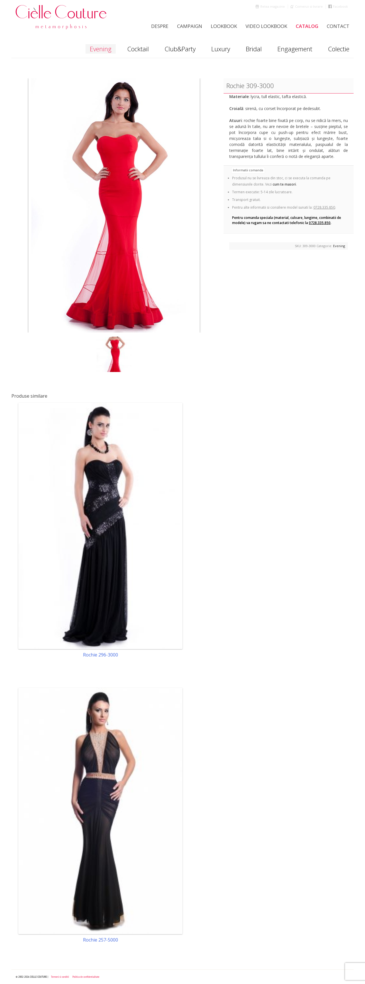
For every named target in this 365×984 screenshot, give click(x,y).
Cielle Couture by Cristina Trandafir (61, 17)
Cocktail (138, 48)
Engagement (294, 48)
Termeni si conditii (60, 977)
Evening (100, 48)
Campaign (189, 26)
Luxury (220, 48)
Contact (338, 26)
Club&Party (180, 48)
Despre (160, 26)
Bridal (254, 48)
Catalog (307, 26)
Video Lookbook (266, 26)
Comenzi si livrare (309, 6)
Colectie (338, 48)
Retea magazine (272, 6)
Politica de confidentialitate (86, 977)
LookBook (224, 26)
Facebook (340, 6)
